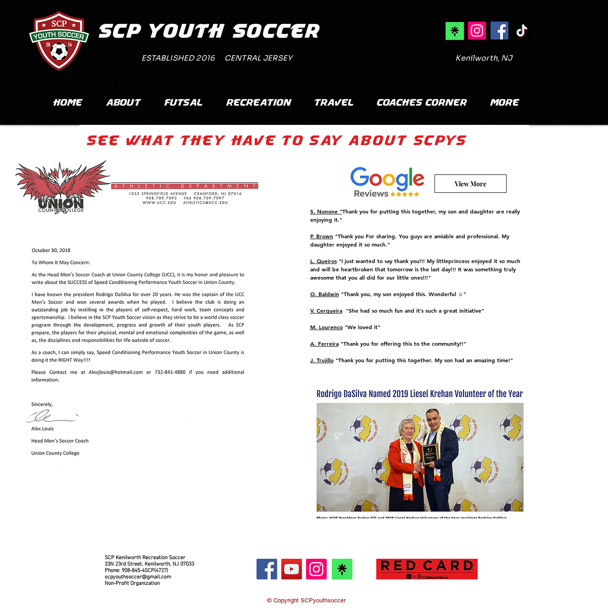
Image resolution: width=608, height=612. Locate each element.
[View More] (471, 183)
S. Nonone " (326, 211)
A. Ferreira (324, 343)
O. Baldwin (324, 294)
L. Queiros (323, 260)
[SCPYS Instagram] (477, 30)
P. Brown (321, 236)
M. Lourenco (326, 327)
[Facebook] (267, 569)
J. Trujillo (322, 360)
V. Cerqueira (326, 310)
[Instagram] (316, 569)
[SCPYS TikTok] (522, 30)
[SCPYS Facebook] (499, 30)
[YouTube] (291, 569)
